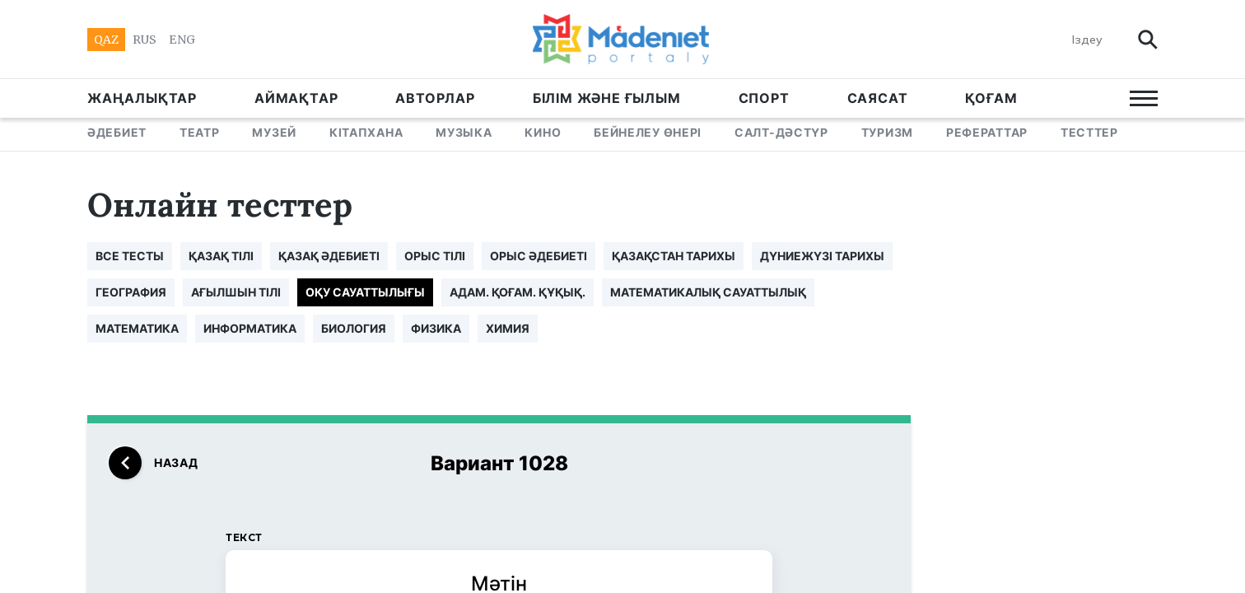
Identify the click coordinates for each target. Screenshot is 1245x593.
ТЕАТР (200, 132)
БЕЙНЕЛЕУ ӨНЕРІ (648, 132)
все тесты (130, 256)
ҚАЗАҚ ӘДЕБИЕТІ (329, 256)
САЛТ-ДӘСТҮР (781, 132)
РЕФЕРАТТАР (987, 132)
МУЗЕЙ (274, 132)
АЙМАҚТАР (296, 98)
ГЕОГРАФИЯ (131, 292)
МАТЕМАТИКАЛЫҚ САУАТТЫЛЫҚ (708, 292)
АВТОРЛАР (434, 98)
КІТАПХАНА (366, 132)
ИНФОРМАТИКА (249, 328)
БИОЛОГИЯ (353, 328)
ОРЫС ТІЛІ (434, 256)
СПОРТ (764, 98)
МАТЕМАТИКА (137, 328)
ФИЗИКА (436, 328)
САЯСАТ (877, 98)
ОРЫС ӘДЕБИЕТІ (538, 256)
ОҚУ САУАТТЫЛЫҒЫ (365, 292)
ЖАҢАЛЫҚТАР (142, 98)
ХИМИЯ (507, 328)
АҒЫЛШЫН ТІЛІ (236, 292)
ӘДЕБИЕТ (117, 132)
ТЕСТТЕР (1089, 132)
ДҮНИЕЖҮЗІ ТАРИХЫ (822, 256)
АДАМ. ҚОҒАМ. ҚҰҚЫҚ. (517, 292)
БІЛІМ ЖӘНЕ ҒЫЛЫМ (607, 98)
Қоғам (991, 98)
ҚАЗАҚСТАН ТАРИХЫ (673, 256)
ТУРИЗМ (887, 132)
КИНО (543, 132)
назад (153, 462)
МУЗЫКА (464, 132)
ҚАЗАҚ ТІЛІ (221, 256)
